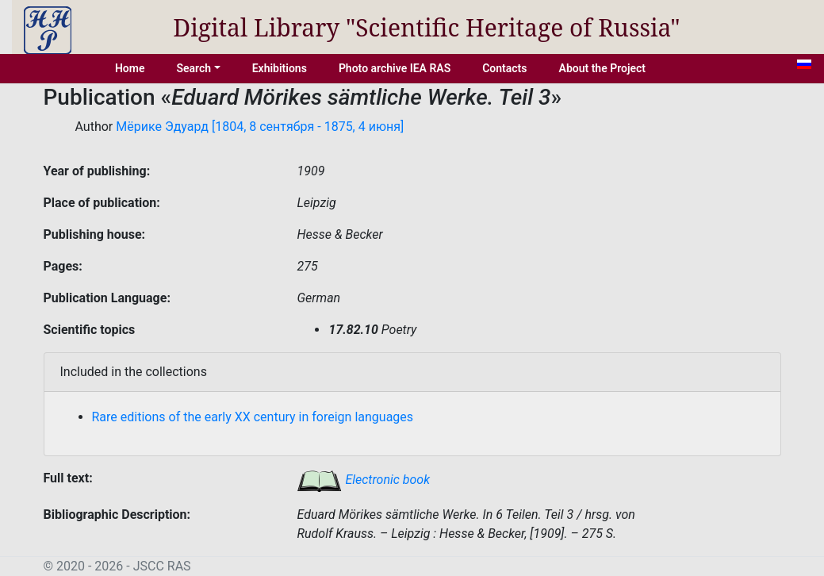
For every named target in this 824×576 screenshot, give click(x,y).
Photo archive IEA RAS (394, 68)
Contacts (504, 68)
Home (130, 68)
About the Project (602, 68)
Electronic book (363, 479)
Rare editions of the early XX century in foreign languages (253, 416)
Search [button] (193, 68)
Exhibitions (279, 68)
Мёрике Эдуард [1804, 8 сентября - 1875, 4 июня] (260, 126)
